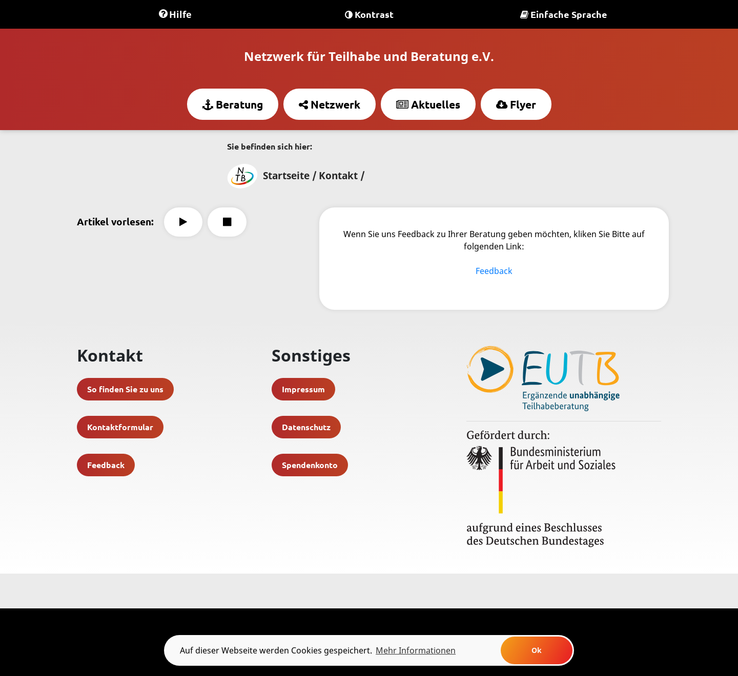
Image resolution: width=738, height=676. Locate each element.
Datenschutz (306, 426)
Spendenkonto (310, 464)
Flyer (516, 104)
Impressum (303, 389)
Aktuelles (428, 104)
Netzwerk (329, 104)
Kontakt (338, 175)
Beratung (232, 104)
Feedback (494, 271)
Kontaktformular (120, 426)
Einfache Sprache (563, 14)
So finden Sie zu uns (125, 389)
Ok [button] (536, 650)
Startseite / (272, 175)
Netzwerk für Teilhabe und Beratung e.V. (369, 56)
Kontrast (369, 14)
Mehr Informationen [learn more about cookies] (416, 650)
